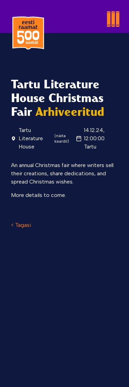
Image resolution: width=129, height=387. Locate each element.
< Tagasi (21, 225)
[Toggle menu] (91, 11)
